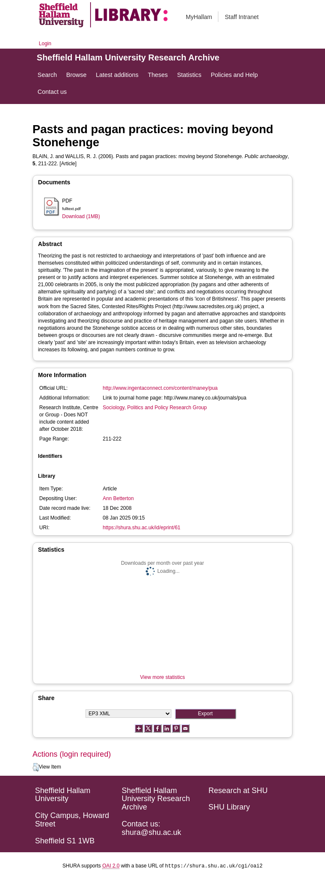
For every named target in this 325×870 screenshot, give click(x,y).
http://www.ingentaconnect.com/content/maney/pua (160, 388)
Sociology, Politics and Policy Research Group (155, 407)
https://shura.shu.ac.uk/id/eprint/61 (141, 528)
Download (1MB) (81, 216)
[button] (36, 767)
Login (45, 44)
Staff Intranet (242, 17)
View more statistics (162, 677)
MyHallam (199, 17)
